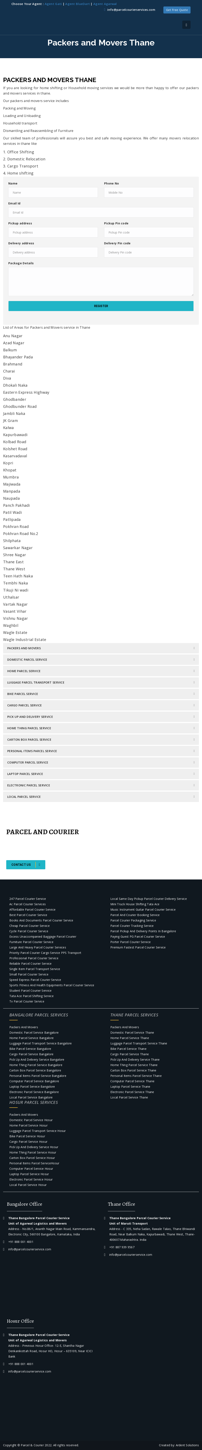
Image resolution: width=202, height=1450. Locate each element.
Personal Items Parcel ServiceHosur (34, 1163)
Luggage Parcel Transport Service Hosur (37, 1131)
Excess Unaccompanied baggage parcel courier (42, 936)
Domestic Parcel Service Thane (132, 1032)
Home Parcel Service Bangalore (31, 1038)
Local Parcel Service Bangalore (31, 1097)
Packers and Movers (24, 648)
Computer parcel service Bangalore (34, 1081)
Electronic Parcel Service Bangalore (34, 1092)
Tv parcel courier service (26, 1001)
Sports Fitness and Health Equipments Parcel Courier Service (51, 985)
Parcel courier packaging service (133, 920)
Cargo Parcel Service (24, 705)
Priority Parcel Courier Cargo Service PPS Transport (45, 953)
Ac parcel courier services (27, 904)
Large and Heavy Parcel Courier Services (37, 947)
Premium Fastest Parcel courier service (138, 947)
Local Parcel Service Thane (129, 1097)
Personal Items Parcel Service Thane (136, 1076)
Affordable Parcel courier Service (32, 909)
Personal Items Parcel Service (32, 751)
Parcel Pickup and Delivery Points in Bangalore (143, 931)
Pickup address (20, 223)
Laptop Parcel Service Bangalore (32, 1086)
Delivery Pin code (117, 243)
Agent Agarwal (105, 4)
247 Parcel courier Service (27, 899)
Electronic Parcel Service (28, 785)
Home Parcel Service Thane (129, 1038)
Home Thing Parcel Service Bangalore (35, 1065)
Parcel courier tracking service (132, 926)
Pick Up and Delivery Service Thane (135, 1059)
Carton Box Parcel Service (29, 740)
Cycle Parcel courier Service (28, 931)
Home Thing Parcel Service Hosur (32, 1152)
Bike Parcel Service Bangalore (30, 1049)
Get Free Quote (177, 10)
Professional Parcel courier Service (33, 958)
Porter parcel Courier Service (130, 942)
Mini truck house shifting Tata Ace (135, 904)
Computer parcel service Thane (132, 1081)
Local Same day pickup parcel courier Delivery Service (148, 899)
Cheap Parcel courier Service (29, 926)
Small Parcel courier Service (28, 974)
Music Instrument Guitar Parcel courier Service (143, 909)
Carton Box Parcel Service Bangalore (35, 1070)
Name (12, 183)
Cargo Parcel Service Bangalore (31, 1054)
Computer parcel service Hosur (31, 1169)
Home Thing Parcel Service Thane (134, 1065)
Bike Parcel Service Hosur (27, 1136)
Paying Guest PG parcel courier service (137, 936)
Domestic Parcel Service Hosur (31, 1120)
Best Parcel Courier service (28, 915)
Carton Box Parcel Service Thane (133, 1070)
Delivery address (21, 243)
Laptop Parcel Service (25, 774)
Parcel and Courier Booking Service (135, 915)
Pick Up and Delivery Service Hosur (33, 1147)
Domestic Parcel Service (27, 660)
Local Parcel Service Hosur (28, 1185)
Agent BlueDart (77, 4)
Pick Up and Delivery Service (30, 717)
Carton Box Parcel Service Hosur (32, 1158)
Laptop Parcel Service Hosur (29, 1174)
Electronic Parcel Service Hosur (31, 1179)
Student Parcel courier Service (30, 990)
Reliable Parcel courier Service (30, 963)
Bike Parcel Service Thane (128, 1049)
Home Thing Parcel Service (29, 728)
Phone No (111, 183)
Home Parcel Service (24, 671)
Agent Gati (53, 4)
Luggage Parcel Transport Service (35, 682)
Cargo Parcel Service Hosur (28, 1142)
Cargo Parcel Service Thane (129, 1054)
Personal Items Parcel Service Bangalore (37, 1076)
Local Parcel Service (24, 797)
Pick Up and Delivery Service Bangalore (36, 1059)
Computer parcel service (27, 762)
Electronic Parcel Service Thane (132, 1092)
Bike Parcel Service (22, 694)
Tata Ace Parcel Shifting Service (31, 996)
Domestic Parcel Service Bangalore (34, 1032)
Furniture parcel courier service (31, 942)
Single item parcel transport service (34, 969)
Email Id (14, 203)
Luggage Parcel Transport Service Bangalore (40, 1043)
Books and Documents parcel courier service (41, 920)
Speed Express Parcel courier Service (35, 980)
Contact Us (25, 865)
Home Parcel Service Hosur (28, 1125)
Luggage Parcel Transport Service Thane (138, 1043)
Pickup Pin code (116, 223)
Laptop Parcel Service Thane (130, 1086)
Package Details (21, 263)
